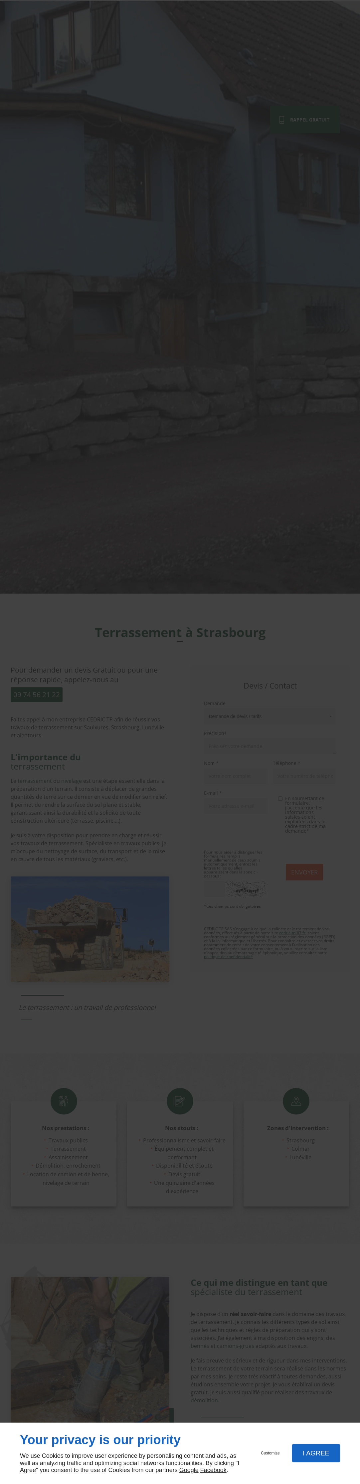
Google (189, 1470)
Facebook (213, 1470)
